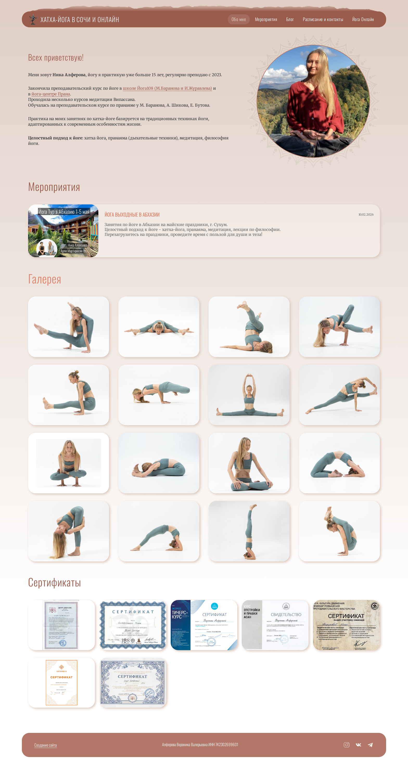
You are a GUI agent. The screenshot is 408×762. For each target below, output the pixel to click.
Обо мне (239, 19)
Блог (290, 19)
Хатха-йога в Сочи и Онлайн (80, 19)
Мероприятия (266, 19)
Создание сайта (45, 745)
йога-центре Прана (50, 94)
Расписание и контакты (323, 19)
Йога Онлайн (363, 19)
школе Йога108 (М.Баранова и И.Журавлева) (167, 88)
